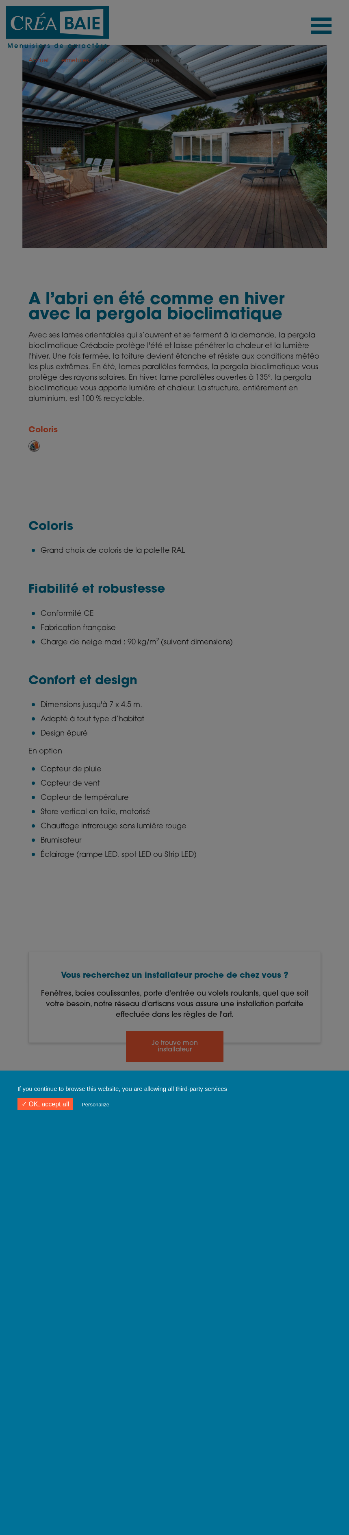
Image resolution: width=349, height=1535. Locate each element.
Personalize (95, 1104)
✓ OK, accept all (45, 1104)
